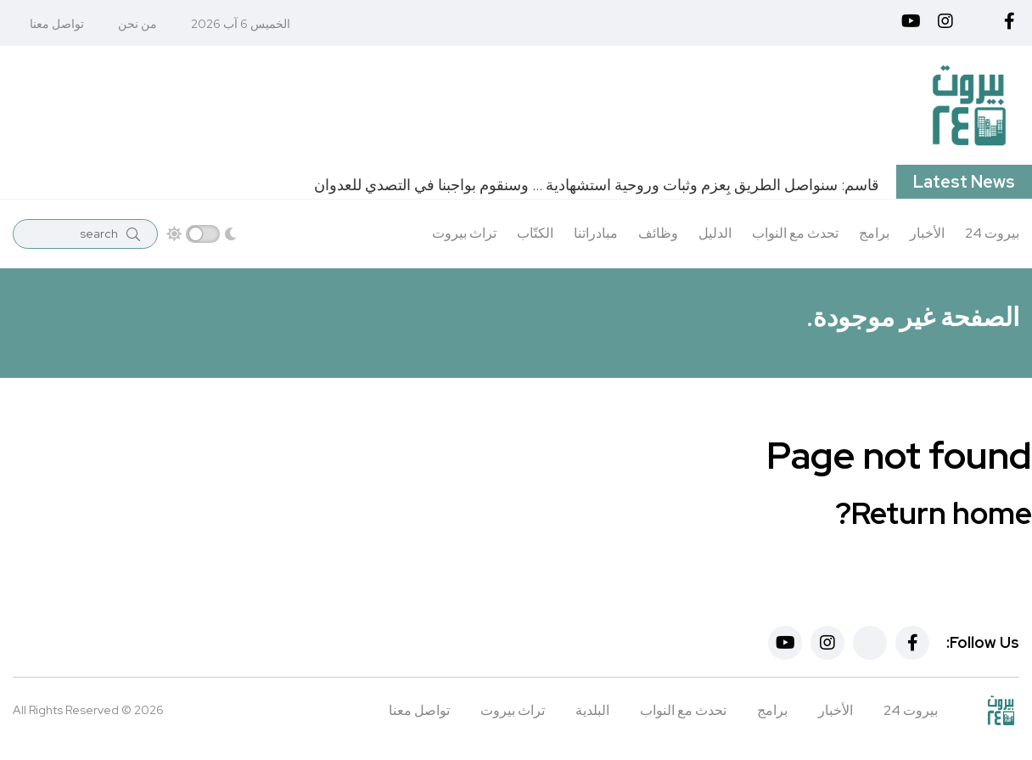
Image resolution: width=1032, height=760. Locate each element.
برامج (874, 233)
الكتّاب (535, 233)
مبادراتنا (596, 233)
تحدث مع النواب (795, 233)
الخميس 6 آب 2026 (240, 23)
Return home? (933, 513)
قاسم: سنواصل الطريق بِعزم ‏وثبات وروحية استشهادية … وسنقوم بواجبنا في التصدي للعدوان (596, 184)
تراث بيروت (464, 233)
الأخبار (927, 233)
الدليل (715, 233)
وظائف (658, 233)
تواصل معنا (57, 23)
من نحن (137, 23)
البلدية (592, 710)
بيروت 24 (992, 233)
